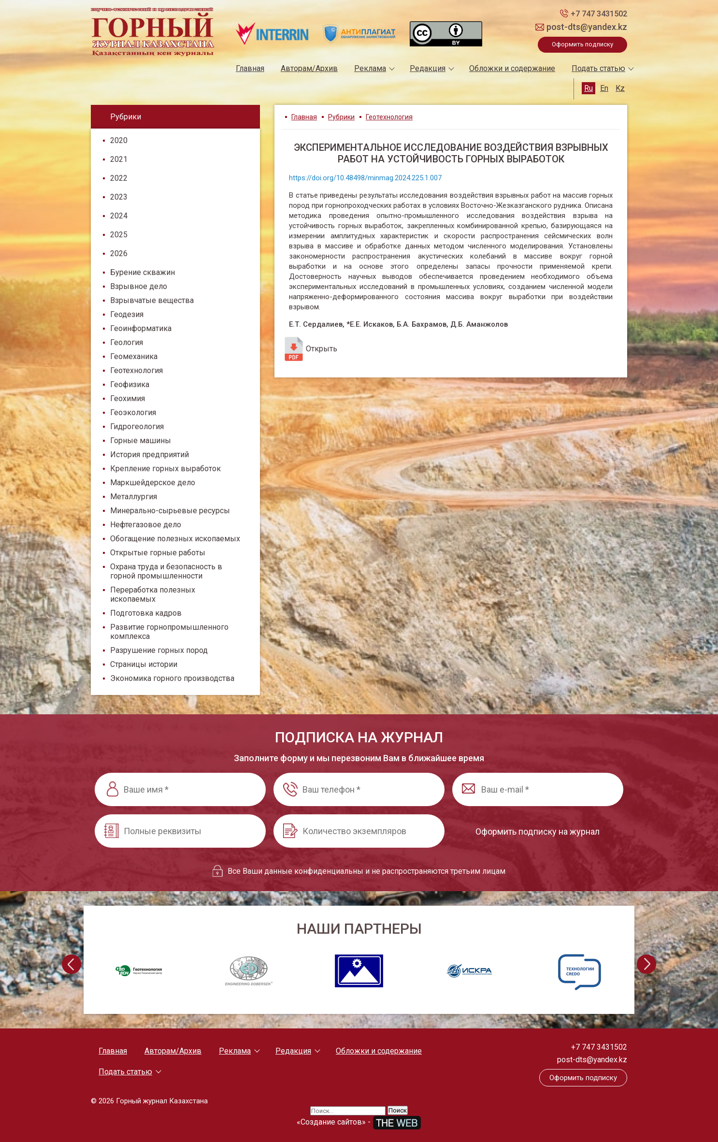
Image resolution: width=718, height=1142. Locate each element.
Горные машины (140, 440)
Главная (250, 68)
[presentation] (71, 964)
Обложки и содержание (512, 68)
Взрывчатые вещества (152, 300)
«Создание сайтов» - (359, 1122)
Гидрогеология (137, 426)
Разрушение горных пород (159, 650)
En (604, 88)
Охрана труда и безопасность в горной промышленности (166, 571)
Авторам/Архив (309, 68)
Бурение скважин (142, 272)
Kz (620, 88)
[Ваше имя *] (180, 789)
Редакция (427, 68)
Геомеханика (134, 356)
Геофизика (129, 384)
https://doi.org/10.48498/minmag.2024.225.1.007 (365, 177)
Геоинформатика (141, 328)
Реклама (370, 68)
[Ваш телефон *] (359, 789)
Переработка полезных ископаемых (152, 594)
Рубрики (341, 117)
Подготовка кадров (146, 613)
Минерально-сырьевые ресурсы (170, 510)
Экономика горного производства (172, 678)
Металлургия (133, 496)
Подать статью (598, 68)
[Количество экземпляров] (359, 831)
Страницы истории (143, 664)
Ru (588, 88)
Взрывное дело (138, 286)
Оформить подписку (582, 44)
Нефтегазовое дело (145, 524)
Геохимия (127, 398)
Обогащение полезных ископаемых (175, 538)
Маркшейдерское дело (152, 482)
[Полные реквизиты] (180, 831)
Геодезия (127, 314)
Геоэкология (133, 412)
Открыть (309, 349)
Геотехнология (136, 370)
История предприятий (149, 454)
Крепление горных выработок (165, 468)
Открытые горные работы (157, 552)
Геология (126, 342)
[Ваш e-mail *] (537, 789)
